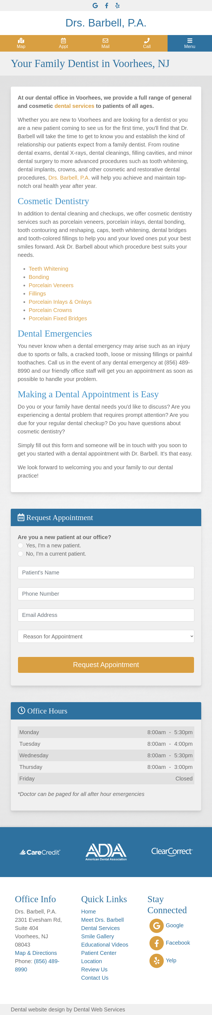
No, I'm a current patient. (56, 554)
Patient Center (98, 953)
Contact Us (94, 978)
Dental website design (38, 1009)
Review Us (94, 969)
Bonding (39, 277)
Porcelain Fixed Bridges (58, 318)
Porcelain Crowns (50, 310)
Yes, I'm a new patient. (53, 545)
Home (88, 912)
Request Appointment (106, 664)
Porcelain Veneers (51, 285)
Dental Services (100, 928)
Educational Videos (104, 945)
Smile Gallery (97, 936)
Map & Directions (36, 953)
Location (91, 961)
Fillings (37, 294)
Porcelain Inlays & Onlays (60, 302)
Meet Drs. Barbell (102, 920)
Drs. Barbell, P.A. (69, 178)
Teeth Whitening (48, 269)
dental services (74, 106)
